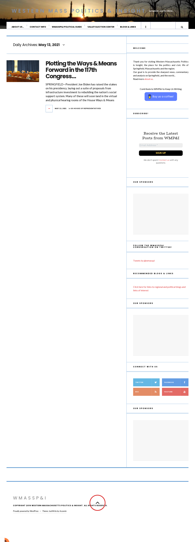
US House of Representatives (86, 111)
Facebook (176, 386)
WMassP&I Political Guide (67, 26)
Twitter (147, 386)
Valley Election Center (101, 26)
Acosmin (63, 515)
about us (148, 81)
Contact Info (38, 26)
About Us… (18, 26)
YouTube (176, 396)
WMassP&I (30, 502)
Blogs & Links (128, 26)
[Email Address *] (161, 149)
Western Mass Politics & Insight (79, 11)
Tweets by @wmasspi (144, 264)
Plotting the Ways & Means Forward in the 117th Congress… (81, 72)
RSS (147, 396)
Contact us (164, 164)
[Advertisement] (160, 218)
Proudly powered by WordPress (25, 515)
